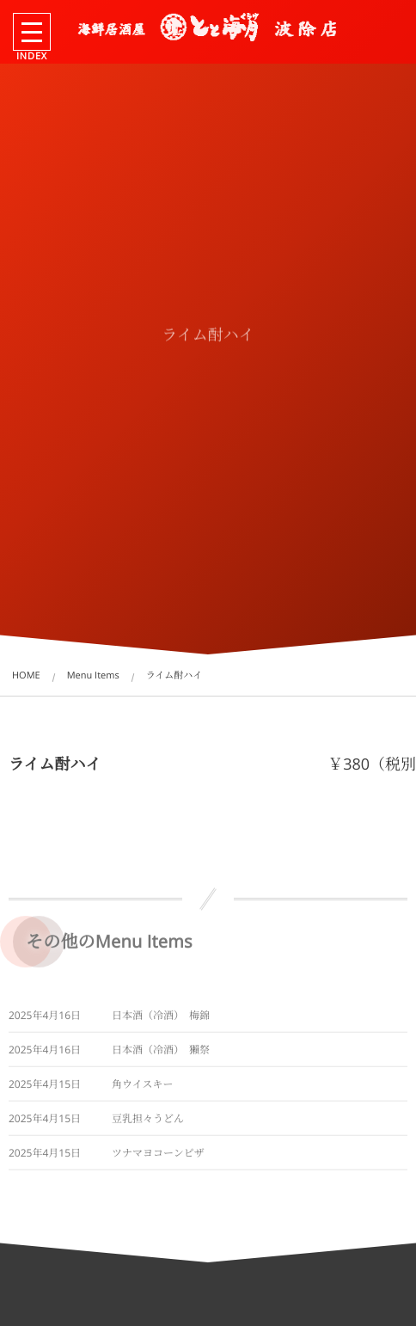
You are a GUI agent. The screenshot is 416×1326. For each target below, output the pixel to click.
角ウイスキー (143, 1087)
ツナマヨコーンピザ (158, 1156)
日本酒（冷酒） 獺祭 (161, 1053)
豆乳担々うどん (148, 1121)
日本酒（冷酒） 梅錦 (161, 1018)
